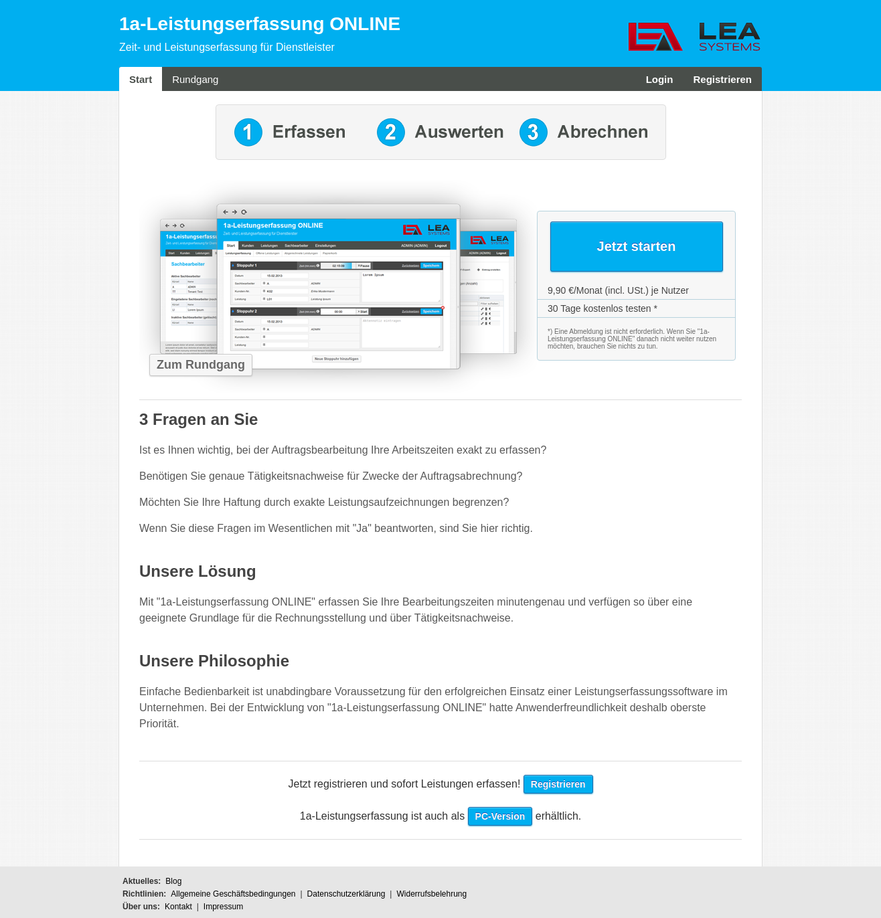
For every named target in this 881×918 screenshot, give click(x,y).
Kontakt (178, 906)
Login (659, 79)
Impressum (223, 906)
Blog (173, 881)
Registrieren (722, 79)
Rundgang (195, 79)
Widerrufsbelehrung (431, 894)
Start (140, 79)
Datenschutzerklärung (346, 894)
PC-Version (500, 816)
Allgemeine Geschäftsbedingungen (233, 894)
